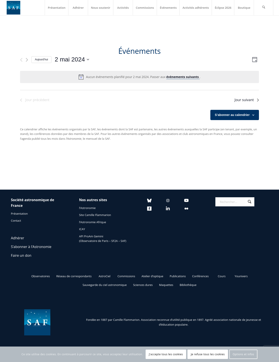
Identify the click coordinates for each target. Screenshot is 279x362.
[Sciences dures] (143, 284)
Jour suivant (247, 99)
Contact (16, 221)
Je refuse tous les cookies (208, 354)
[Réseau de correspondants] (74, 276)
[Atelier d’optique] (152, 276)
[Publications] (178, 276)
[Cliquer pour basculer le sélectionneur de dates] (72, 59)
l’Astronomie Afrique (92, 222)
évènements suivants (183, 77)
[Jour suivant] (27, 60)
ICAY (82, 229)
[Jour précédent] (21, 60)
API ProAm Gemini (91, 236)
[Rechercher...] (235, 201)
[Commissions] (126, 276)
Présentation (19, 214)
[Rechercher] (263, 7)
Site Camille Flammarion (95, 215)
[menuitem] (56, 7)
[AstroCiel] (104, 276)
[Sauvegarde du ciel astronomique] (104, 284)
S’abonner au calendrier (232, 115)
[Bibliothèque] (188, 284)
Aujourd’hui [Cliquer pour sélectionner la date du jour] (41, 59)
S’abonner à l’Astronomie (31, 246)
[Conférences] (200, 276)
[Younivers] (241, 276)
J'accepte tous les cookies (166, 354)
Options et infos (243, 354)
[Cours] (221, 276)
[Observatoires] (40, 276)
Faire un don (21, 255)
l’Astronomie (87, 208)
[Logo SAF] (13, 7)
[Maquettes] (166, 284)
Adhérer (17, 238)
